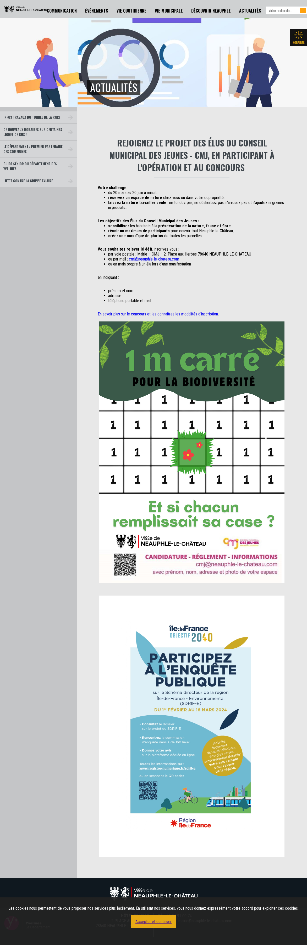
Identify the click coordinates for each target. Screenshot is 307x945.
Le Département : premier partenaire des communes (33, 149)
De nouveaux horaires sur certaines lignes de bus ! (32, 132)
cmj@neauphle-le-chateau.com (154, 259)
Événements (96, 11)
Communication (62, 11)
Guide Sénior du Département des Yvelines (30, 166)
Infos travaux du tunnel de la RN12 (31, 117)
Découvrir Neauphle (211, 11)
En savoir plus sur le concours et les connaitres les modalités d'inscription (158, 314)
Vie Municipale (169, 11)
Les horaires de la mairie (298, 37)
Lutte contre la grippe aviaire (28, 180)
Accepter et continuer (153, 921)
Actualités (250, 11)
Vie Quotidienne (131, 11)
